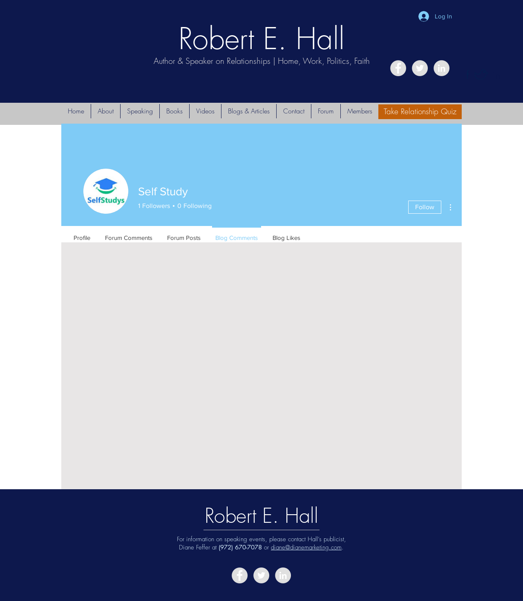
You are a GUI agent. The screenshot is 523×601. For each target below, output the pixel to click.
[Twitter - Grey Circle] (420, 68)
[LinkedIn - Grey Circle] (441, 68)
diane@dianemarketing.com (306, 547)
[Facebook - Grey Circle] (398, 68)
